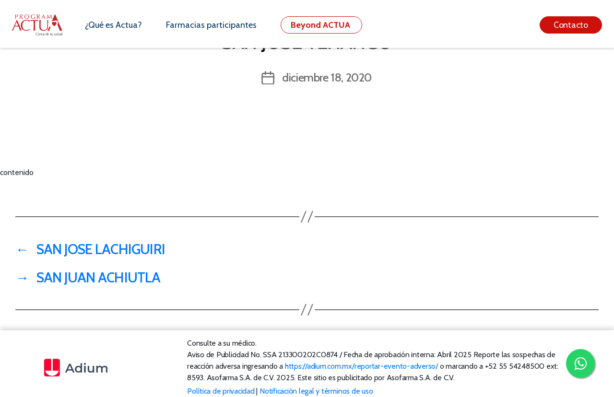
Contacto (571, 25)
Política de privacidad (221, 391)
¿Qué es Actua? (113, 25)
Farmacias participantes (211, 25)
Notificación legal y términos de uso (316, 391)
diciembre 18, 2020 (327, 77)
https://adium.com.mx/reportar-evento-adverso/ (361, 366)
